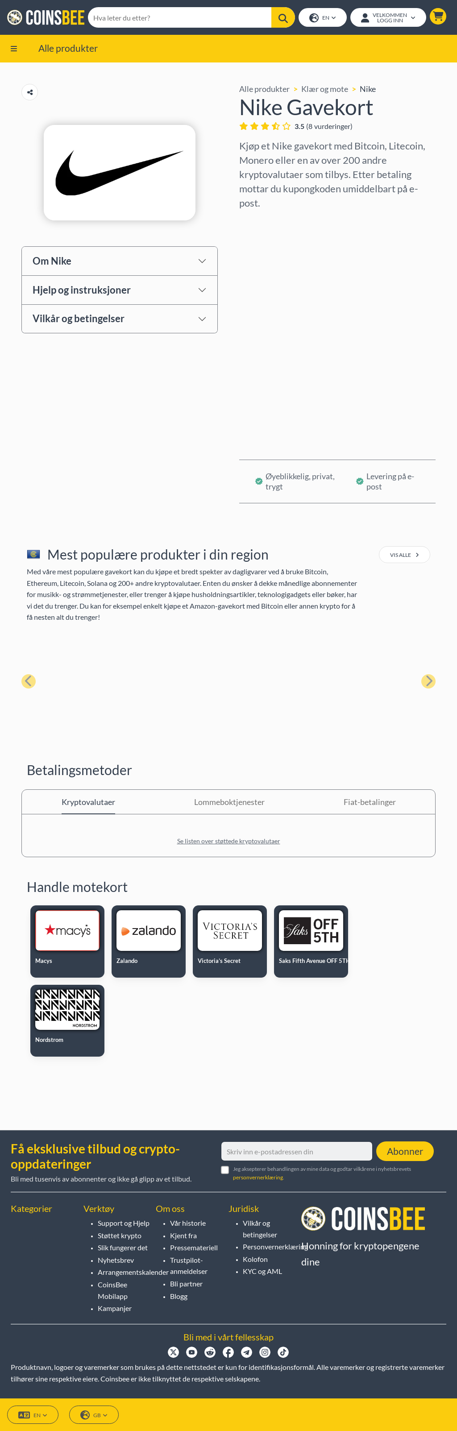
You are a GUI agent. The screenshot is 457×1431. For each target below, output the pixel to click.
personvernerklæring (258, 1177)
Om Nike (52, 261)
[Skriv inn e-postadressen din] (297, 1151)
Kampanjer (115, 1308)
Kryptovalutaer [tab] (88, 802)
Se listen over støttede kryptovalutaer (228, 841)
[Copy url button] (29, 92)
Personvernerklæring (275, 1246)
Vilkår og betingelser (79, 318)
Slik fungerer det (123, 1247)
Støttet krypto (119, 1235)
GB (94, 1415)
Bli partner (186, 1283)
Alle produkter (68, 48)
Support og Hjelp (124, 1223)
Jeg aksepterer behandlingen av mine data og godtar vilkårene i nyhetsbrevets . (322, 1173)
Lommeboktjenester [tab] (229, 802)
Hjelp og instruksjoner (82, 290)
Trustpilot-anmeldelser (189, 1266)
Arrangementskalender (133, 1272)
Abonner (405, 1151)
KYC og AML (262, 1271)
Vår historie (188, 1223)
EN (322, 18)
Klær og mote (324, 89)
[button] (438, 16)
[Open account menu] (388, 17)
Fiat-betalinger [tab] (370, 802)
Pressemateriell (194, 1247)
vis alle (404, 555)
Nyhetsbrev (116, 1260)
